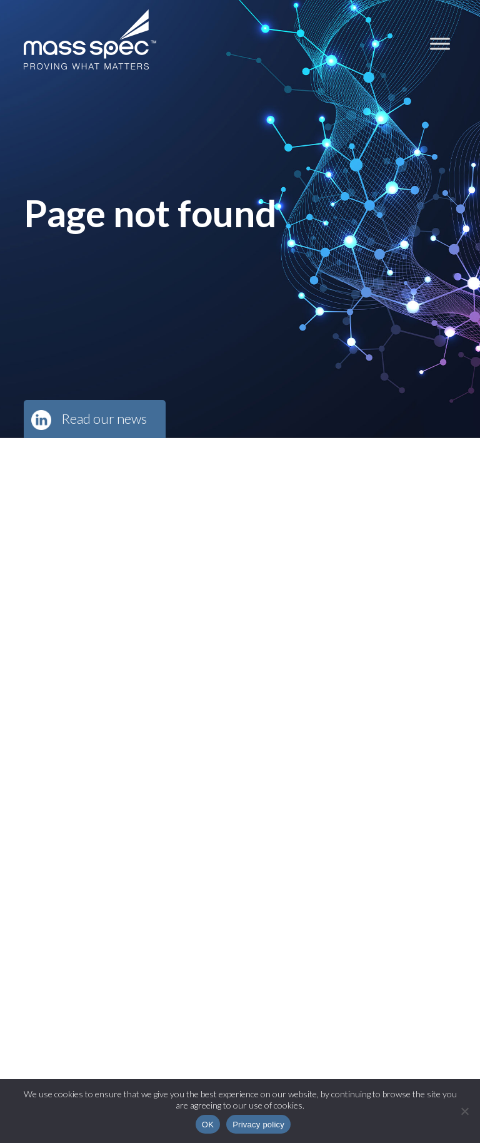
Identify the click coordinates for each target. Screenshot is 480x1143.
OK (208, 1124)
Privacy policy (258, 1124)
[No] (464, 1111)
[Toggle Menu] (440, 43)
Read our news (104, 418)
